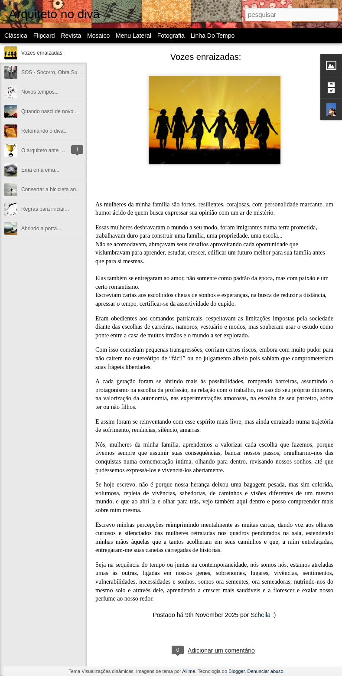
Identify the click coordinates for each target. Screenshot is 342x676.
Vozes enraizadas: (42, 53)
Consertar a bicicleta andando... (57, 189)
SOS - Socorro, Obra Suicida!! (56, 72)
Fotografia (171, 35)
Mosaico (98, 35)
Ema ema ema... (40, 170)
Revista (71, 35)
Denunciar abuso (265, 671)
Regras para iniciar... (45, 209)
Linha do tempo (213, 35)
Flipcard (44, 35)
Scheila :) (263, 614)
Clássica (15, 35)
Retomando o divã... (44, 131)
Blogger (236, 671)
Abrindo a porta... (41, 228)
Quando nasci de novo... (49, 111)
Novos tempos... (40, 92)
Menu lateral (133, 35)
